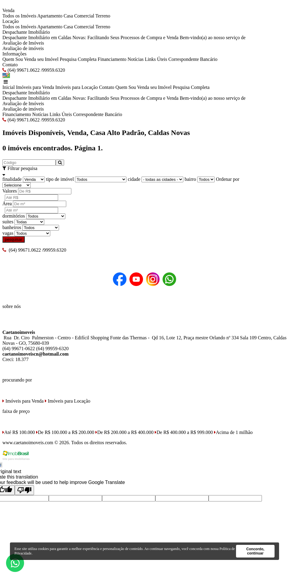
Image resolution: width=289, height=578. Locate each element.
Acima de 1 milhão (233, 432)
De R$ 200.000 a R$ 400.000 (124, 432)
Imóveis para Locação (76, 87)
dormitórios (13, 215)
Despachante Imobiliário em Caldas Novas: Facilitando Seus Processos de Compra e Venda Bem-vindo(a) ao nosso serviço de (124, 37)
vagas (7, 233)
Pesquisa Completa (78, 59)
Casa (68, 15)
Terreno (102, 15)
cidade (134, 179)
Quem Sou (12, 59)
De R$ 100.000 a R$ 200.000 (65, 432)
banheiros (11, 227)
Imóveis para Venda (35, 87)
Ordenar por (227, 179)
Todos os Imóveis (19, 15)
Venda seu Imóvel (41, 59)
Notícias (136, 59)
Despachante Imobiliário (26, 32)
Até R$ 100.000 (18, 432)
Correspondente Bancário (192, 59)
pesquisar (13, 239)
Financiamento (112, 59)
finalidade (12, 179)
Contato (10, 64)
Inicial (8, 87)
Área (7, 203)
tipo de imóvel (60, 179)
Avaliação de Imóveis (23, 43)
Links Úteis (156, 59)
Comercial (84, 15)
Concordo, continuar (255, 551)
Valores (9, 190)
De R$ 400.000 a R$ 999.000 (184, 432)
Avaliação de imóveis (23, 48)
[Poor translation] (24, 490)
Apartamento (50, 15)
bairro (190, 179)
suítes (7, 221)
